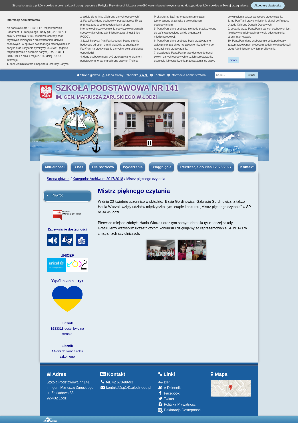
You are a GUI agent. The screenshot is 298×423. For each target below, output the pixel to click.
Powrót (57, 195)
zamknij (233, 60)
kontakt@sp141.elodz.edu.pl (125, 387)
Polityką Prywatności (111, 5)
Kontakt (247, 167)
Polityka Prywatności (177, 404)
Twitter (166, 399)
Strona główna (88, 75)
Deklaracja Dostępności (179, 410)
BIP (163, 382)
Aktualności (54, 167)
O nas (78, 167)
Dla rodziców (103, 167)
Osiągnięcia (161, 167)
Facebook (168, 393)
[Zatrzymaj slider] (149, 143)
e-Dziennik (169, 387)
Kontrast (157, 75)
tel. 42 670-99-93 (116, 382)
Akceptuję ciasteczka (267, 5)
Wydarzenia (133, 167)
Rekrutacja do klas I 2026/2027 (205, 167)
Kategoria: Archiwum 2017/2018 (98, 179)
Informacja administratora (186, 75)
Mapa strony (112, 75)
